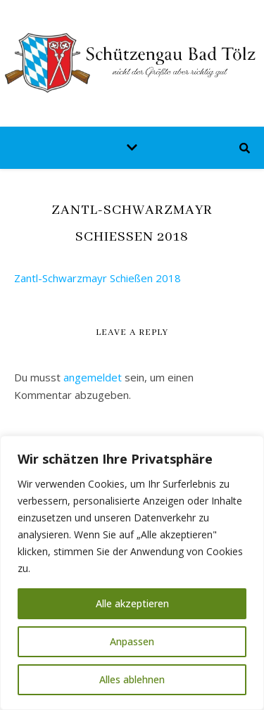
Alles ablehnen (132, 679)
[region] (132, 573)
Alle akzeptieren (132, 603)
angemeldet (92, 377)
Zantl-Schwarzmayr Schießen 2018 (97, 278)
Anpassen (132, 641)
